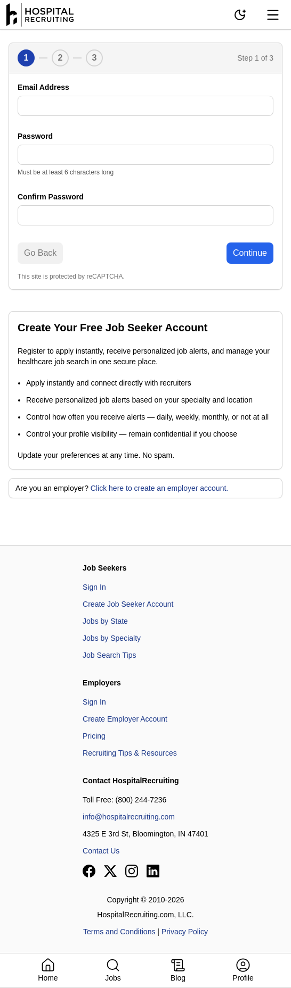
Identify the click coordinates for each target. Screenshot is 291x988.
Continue (250, 252)
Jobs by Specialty (112, 638)
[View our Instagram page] (131, 871)
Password (35, 136)
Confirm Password (51, 196)
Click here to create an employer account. (159, 488)
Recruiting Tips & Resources (130, 753)
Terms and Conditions (119, 931)
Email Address (43, 87)
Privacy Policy (184, 931)
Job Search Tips (109, 655)
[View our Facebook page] (89, 871)
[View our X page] (110, 871)
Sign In (94, 587)
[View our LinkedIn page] (153, 871)
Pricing (94, 736)
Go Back (40, 252)
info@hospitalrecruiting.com (129, 817)
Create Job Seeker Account (128, 604)
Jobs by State (105, 621)
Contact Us (101, 851)
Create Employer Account (125, 719)
